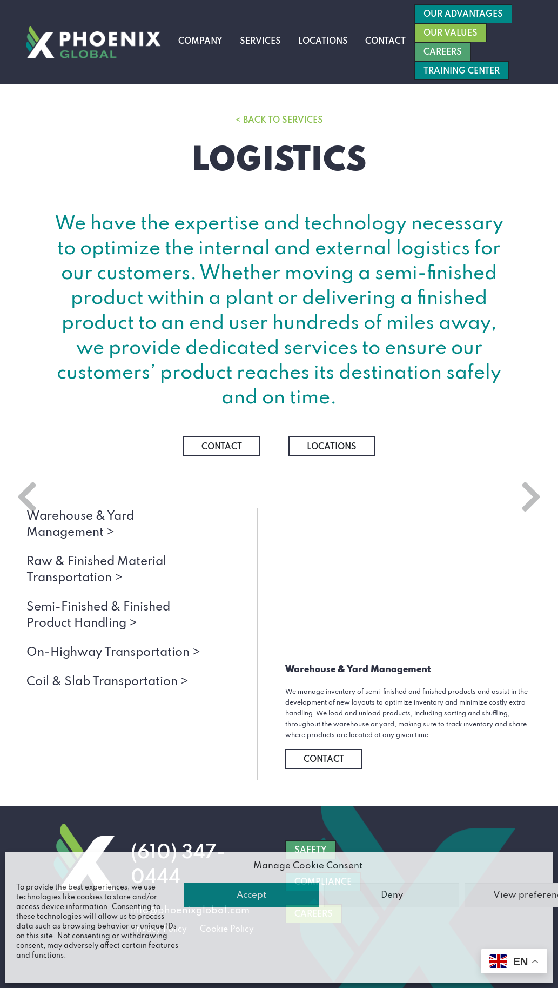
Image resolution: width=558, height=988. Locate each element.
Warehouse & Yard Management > (80, 524)
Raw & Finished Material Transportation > (96, 570)
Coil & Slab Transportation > (107, 682)
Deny (392, 895)
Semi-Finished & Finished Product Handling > (98, 615)
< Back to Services (279, 120)
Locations (323, 41)
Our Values (450, 33)
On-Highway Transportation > (113, 653)
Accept (251, 895)
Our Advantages (463, 14)
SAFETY (310, 850)
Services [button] (260, 41)
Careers (442, 52)
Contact (385, 41)
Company (200, 41)
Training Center (461, 71)
